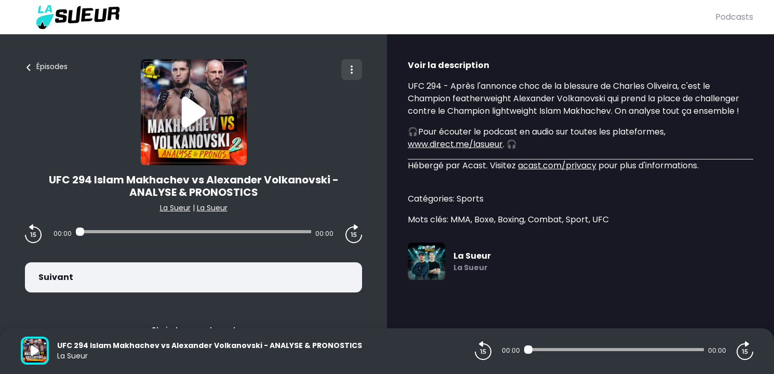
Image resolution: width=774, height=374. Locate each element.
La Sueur (175, 208)
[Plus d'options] (351, 69)
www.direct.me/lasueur (455, 144)
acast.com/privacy (557, 165)
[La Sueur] (368, 17)
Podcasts (734, 17)
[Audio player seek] (193, 231)
